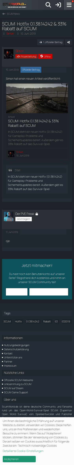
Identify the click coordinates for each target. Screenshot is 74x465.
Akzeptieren (11, 459)
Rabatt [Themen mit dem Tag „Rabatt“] (47, 321)
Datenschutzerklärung (16, 349)
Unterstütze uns (13, 357)
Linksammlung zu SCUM (17, 384)
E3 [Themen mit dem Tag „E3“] (56, 321)
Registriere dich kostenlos (33, 278)
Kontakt (8, 353)
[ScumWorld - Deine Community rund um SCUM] (15, 5)
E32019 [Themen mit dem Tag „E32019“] (66, 321)
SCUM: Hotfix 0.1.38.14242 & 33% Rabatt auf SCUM (33, 123)
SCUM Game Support (16, 392)
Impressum (10, 365)
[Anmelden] (58, 5)
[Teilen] (68, 42)
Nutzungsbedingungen (16, 345)
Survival (37, 189)
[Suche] (48, 5)
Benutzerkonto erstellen (49, 292)
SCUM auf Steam (13, 388)
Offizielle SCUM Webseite (18, 380)
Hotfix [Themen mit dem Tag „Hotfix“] (18, 321)
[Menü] (69, 5)
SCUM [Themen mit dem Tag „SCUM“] (7, 321)
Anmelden (16, 292)
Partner (8, 361)
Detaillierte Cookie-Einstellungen (23, 451)
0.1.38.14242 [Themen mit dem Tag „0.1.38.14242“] (32, 321)
